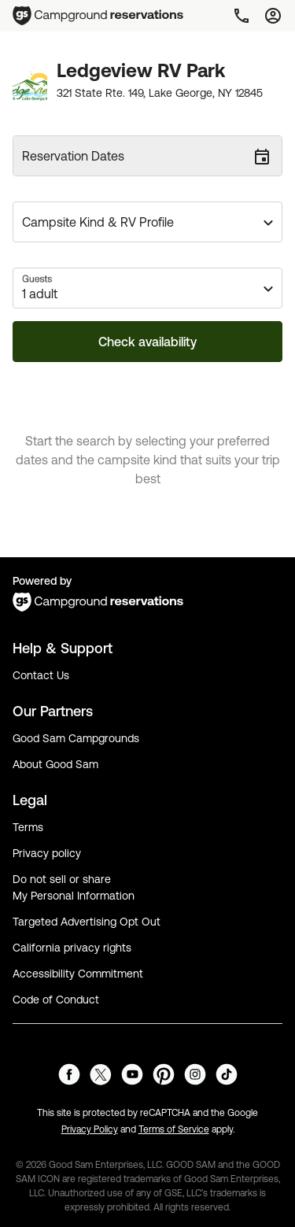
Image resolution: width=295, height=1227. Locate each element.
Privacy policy (47, 853)
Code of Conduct (56, 999)
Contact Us (41, 675)
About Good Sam (55, 764)
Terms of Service (173, 1129)
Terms (28, 827)
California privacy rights (72, 947)
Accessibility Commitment (78, 973)
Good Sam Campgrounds (76, 738)
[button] (147, 221)
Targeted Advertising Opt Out (86, 921)
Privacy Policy (89, 1129)
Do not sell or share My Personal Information (74, 887)
